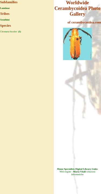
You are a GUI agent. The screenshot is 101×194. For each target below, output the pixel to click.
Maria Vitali (79, 171)
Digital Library (83, 169)
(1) (19, 31)
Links (95, 169)
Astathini (5, 19)
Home (60, 169)
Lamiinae (5, 8)
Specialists (69, 169)
